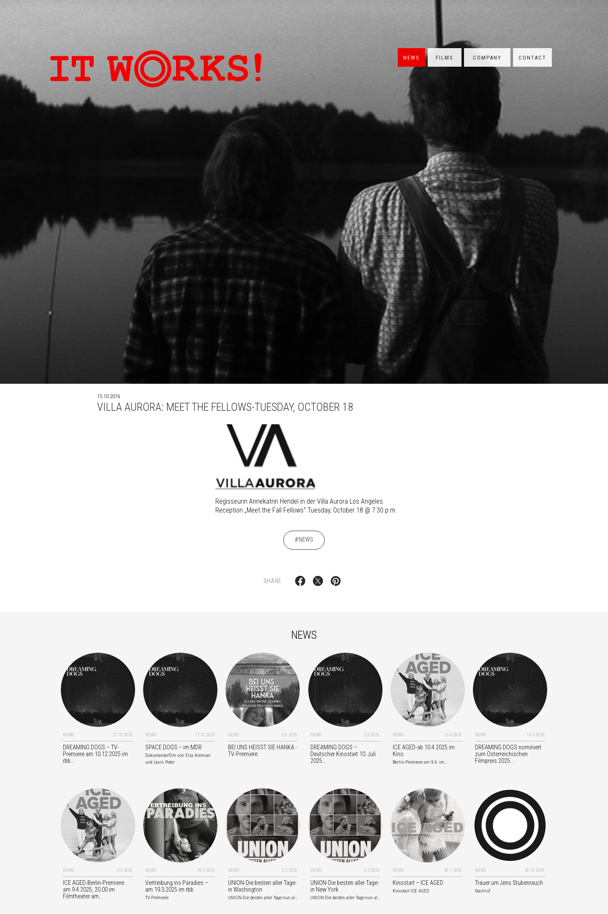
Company (487, 57)
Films (444, 57)
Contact (532, 57)
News (411, 57)
